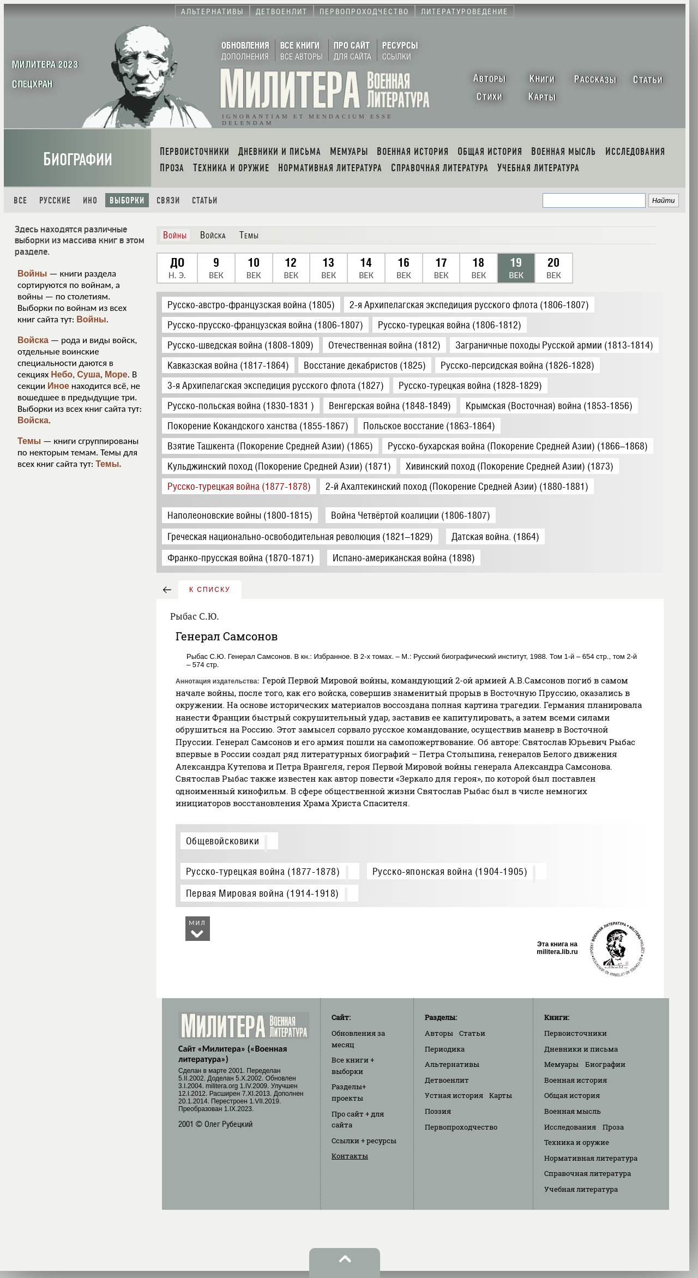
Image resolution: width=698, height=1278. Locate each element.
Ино (90, 200)
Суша (88, 374)
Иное (58, 386)
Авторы (439, 1033)
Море (116, 374)
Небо (62, 374)
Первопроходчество (461, 1127)
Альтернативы (452, 1064)
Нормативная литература (590, 1158)
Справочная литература (587, 1173)
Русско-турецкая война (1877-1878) (263, 871)
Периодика (445, 1049)
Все (20, 200)
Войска (33, 340)
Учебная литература (581, 1189)
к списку (210, 589)
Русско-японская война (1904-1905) (450, 871)
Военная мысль (572, 1111)
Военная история (575, 1080)
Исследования (570, 1127)
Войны (32, 273)
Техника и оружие (576, 1142)
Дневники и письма (581, 1049)
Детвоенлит (447, 1080)
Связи (168, 200)
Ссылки (364, 1140)
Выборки (127, 200)
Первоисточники (575, 1033)
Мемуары (561, 1064)
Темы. (108, 464)
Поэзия (438, 1111)
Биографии (77, 159)
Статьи (205, 200)
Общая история (572, 1095)
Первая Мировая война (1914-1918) (262, 893)
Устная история (454, 1095)
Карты (500, 1095)
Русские (55, 200)
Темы (29, 441)
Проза (613, 1127)
